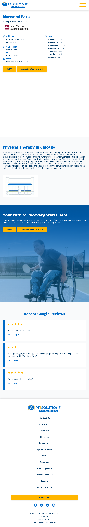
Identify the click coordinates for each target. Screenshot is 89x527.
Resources (44, 461)
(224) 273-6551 (12, 55)
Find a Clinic (44, 497)
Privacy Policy (44, 516)
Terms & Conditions (44, 519)
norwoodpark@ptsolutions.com (18, 61)
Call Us (10, 69)
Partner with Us (44, 487)
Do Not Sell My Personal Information (44, 522)
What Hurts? (44, 424)
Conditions (45, 430)
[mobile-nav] (82, 5)
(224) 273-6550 (12, 49)
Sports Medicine (44, 449)
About (44, 455)
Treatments (44, 443)
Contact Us (44, 417)
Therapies (44, 436)
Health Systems (44, 468)
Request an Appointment (31, 69)
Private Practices (45, 474)
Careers (44, 480)
